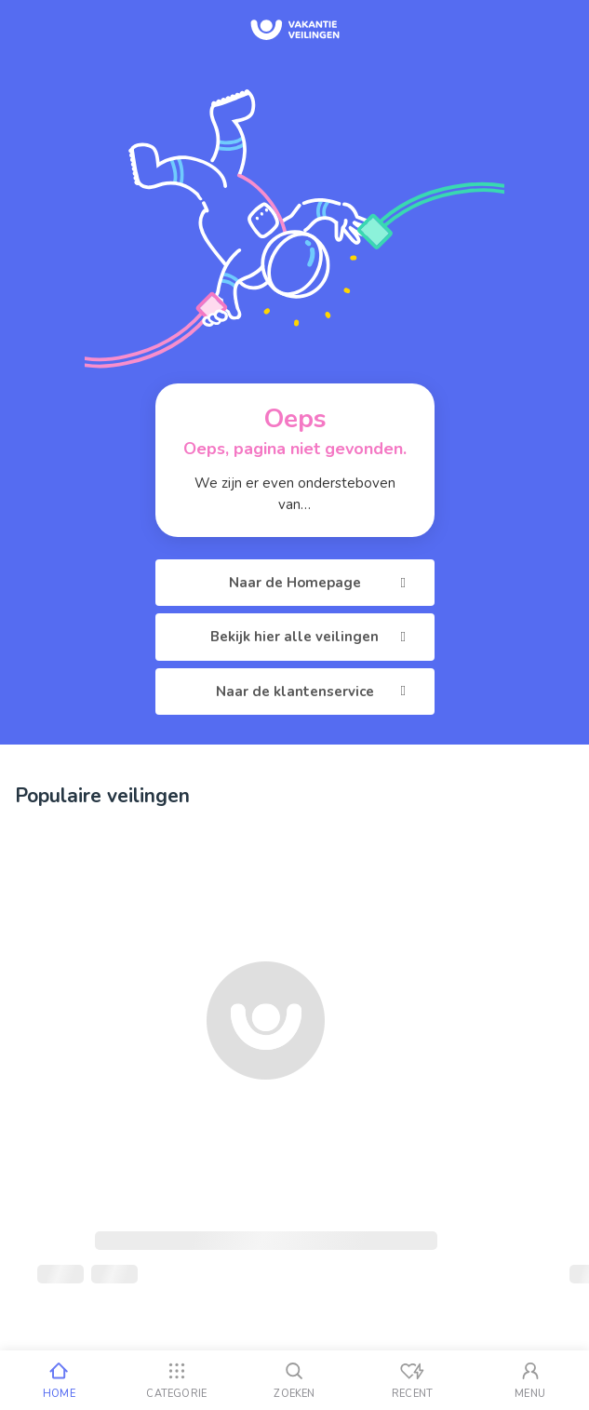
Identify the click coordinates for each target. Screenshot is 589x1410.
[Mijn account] (530, 1380)
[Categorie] (177, 1380)
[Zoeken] (294, 1380)
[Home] (59, 1380)
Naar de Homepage (320, 582)
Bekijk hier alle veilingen (311, 636)
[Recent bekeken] (413, 1380)
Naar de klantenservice (314, 691)
